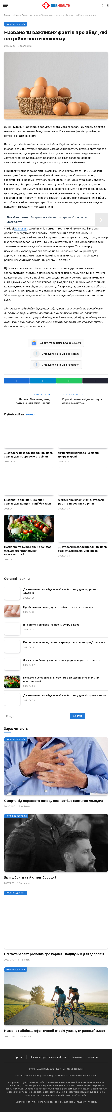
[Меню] (5, 5)
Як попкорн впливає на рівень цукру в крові (79, 454)
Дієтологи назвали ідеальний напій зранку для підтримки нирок (83, 548)
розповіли (20, 228)
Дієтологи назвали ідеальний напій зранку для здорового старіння (28, 454)
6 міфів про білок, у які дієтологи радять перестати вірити (81, 501)
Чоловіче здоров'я (16, 816)
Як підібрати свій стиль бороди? (30, 877)
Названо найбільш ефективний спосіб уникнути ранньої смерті (55, 1031)
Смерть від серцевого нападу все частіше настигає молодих (53, 801)
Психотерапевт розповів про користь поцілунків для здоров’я (54, 954)
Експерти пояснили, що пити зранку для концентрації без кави (27, 501)
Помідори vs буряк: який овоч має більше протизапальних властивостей (27, 550)
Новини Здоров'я (22, 15)
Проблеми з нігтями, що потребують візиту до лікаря (58, 607)
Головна (8, 15)
